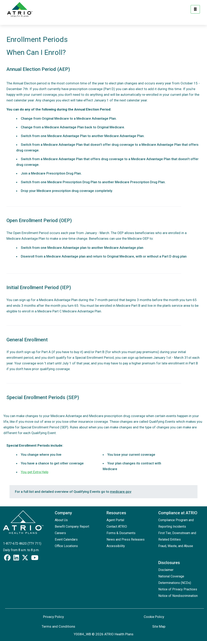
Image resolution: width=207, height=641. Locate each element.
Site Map (158, 626)
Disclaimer (165, 570)
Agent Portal (115, 520)
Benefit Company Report (72, 526)
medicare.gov (120, 492)
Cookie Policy (154, 617)
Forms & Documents (121, 533)
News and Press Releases (126, 539)
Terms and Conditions (58, 626)
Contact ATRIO (117, 526)
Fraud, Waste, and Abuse (175, 546)
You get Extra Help (34, 472)
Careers (60, 533)
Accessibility (116, 546)
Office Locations (66, 546)
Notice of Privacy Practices (177, 589)
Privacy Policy (53, 617)
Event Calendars (66, 539)
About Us (61, 520)
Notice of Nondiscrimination (178, 596)
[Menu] (195, 9)
